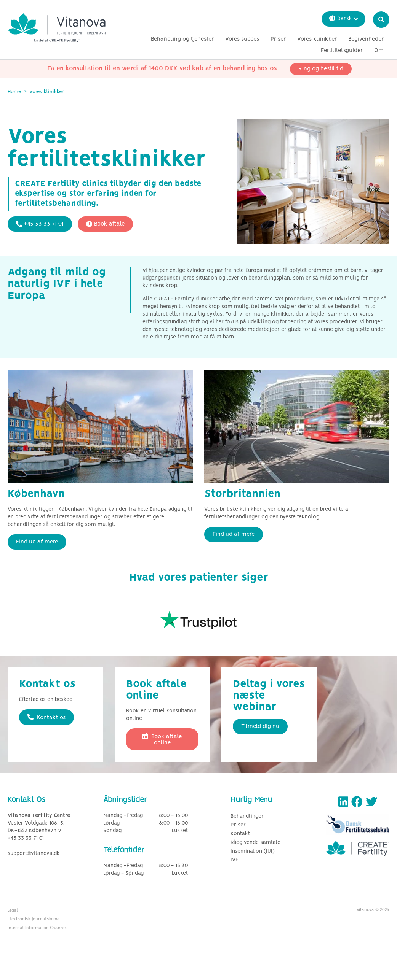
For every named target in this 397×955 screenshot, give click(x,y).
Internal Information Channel (37, 928)
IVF (235, 860)
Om (379, 51)
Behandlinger (247, 816)
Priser (278, 39)
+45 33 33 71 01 (40, 224)
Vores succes (242, 39)
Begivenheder (366, 39)
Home (15, 92)
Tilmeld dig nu (260, 726)
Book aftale (105, 224)
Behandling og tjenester (182, 39)
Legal (13, 910)
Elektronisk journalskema (34, 919)
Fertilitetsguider (342, 51)
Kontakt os (46, 717)
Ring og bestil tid (320, 69)
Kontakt (240, 834)
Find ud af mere (37, 542)
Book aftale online (162, 739)
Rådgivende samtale (255, 842)
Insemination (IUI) (253, 851)
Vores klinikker (317, 39)
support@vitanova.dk (34, 853)
